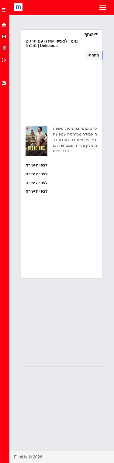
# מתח (93, 55)
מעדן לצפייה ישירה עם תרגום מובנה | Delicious (52, 43)
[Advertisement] (61, 93)
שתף (91, 34)
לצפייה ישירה (36, 165)
